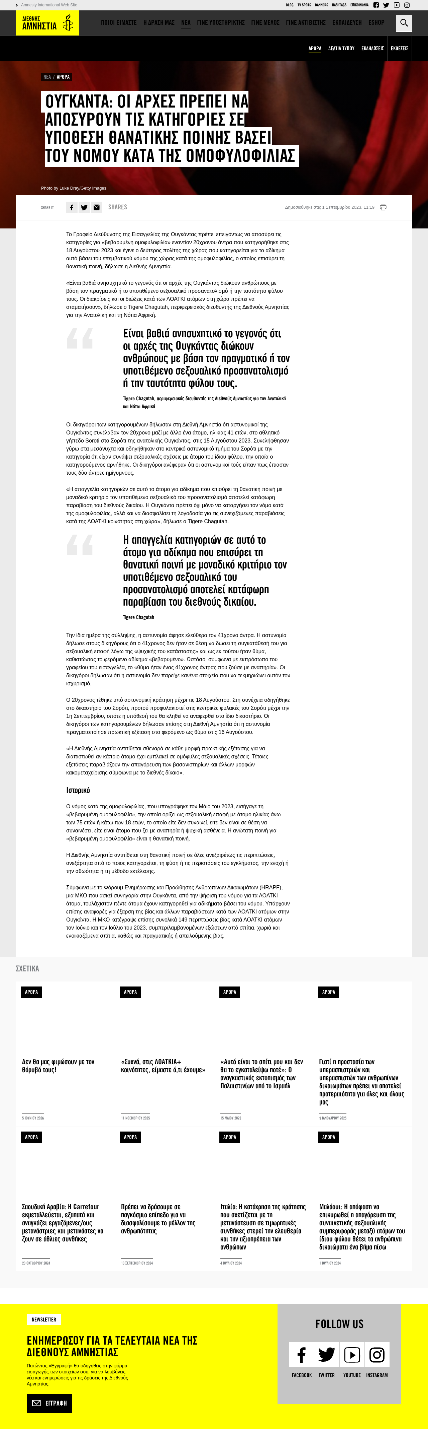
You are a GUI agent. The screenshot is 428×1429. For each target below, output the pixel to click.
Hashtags (339, 5)
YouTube (397, 5)
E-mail (96, 207)
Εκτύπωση (383, 207)
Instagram (407, 5)
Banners (321, 5)
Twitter (386, 5)
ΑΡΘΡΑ (63, 77)
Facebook (376, 5)
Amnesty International (47, 23)
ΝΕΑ (47, 77)
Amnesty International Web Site (49, 5)
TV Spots (304, 5)
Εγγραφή (49, 1404)
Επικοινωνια (359, 5)
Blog (290, 5)
